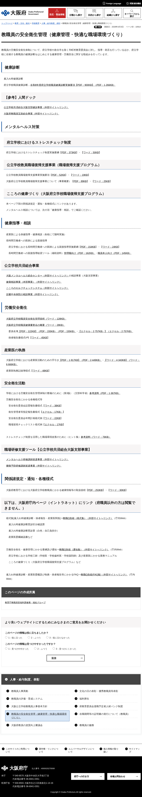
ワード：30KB (117, 490)
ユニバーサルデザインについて (81, 750)
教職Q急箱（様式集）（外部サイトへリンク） (88, 518)
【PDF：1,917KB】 (69, 360)
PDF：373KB (69, 152)
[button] (112, 3)
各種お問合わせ (117, 776)
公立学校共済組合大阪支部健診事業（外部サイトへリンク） (36, 107)
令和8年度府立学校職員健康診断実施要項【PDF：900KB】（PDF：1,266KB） (73, 85)
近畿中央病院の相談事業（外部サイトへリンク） (32, 294)
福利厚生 (84, 698)
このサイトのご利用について (17, 750)
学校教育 (35, 23)
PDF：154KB (88, 247)
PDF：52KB (58, 175)
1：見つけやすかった (18, 649)
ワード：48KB (40, 370)
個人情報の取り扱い (110, 750)
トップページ (7, 23)
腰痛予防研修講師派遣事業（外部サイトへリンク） (34, 465)
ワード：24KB (110, 247)
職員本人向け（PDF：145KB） (114, 253)
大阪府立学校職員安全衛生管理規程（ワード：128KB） (36, 318)
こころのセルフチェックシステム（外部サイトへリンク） (37, 288)
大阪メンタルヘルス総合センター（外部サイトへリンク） (37, 275)
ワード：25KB (101, 181)
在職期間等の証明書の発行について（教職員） (104, 714)
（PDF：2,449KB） (91, 360)
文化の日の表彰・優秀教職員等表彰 (98, 691)
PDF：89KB (80, 181)
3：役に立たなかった (59, 638)
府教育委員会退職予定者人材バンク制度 (101, 706)
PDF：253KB (95, 490)
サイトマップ (134, 750)
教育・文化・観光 (22, 23)
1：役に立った (15, 638)
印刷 (99, 27)
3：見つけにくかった (66, 649)
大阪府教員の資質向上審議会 (27, 725)
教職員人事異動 (19, 691)
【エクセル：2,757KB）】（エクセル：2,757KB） (105, 331)
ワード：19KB (80, 175)
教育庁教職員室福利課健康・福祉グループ (25, 602)
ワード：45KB (39, 337)
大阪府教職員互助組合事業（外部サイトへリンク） (31, 113)
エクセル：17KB (54, 424)
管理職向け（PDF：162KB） (79, 253)
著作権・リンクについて (48, 750)
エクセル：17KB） (52, 412)
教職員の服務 (86, 725)
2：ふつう (36, 638)
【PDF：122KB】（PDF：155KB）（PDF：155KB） (47, 331)
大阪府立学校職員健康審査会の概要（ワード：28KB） (35, 325)
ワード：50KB (91, 152)
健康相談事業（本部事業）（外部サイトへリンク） (34, 282)
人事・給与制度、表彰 (50, 23)
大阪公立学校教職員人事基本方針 (29, 706)
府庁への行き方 (81, 776)
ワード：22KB (52, 418)
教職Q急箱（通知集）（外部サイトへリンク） (84, 549)
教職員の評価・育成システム (27, 698)
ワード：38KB (52, 405)
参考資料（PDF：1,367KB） (104, 393)
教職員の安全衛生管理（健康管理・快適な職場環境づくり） (39, 716)
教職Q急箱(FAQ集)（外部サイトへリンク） (104, 574)
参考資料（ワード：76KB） (96, 437)
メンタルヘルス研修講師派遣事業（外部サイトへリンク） (37, 459)
